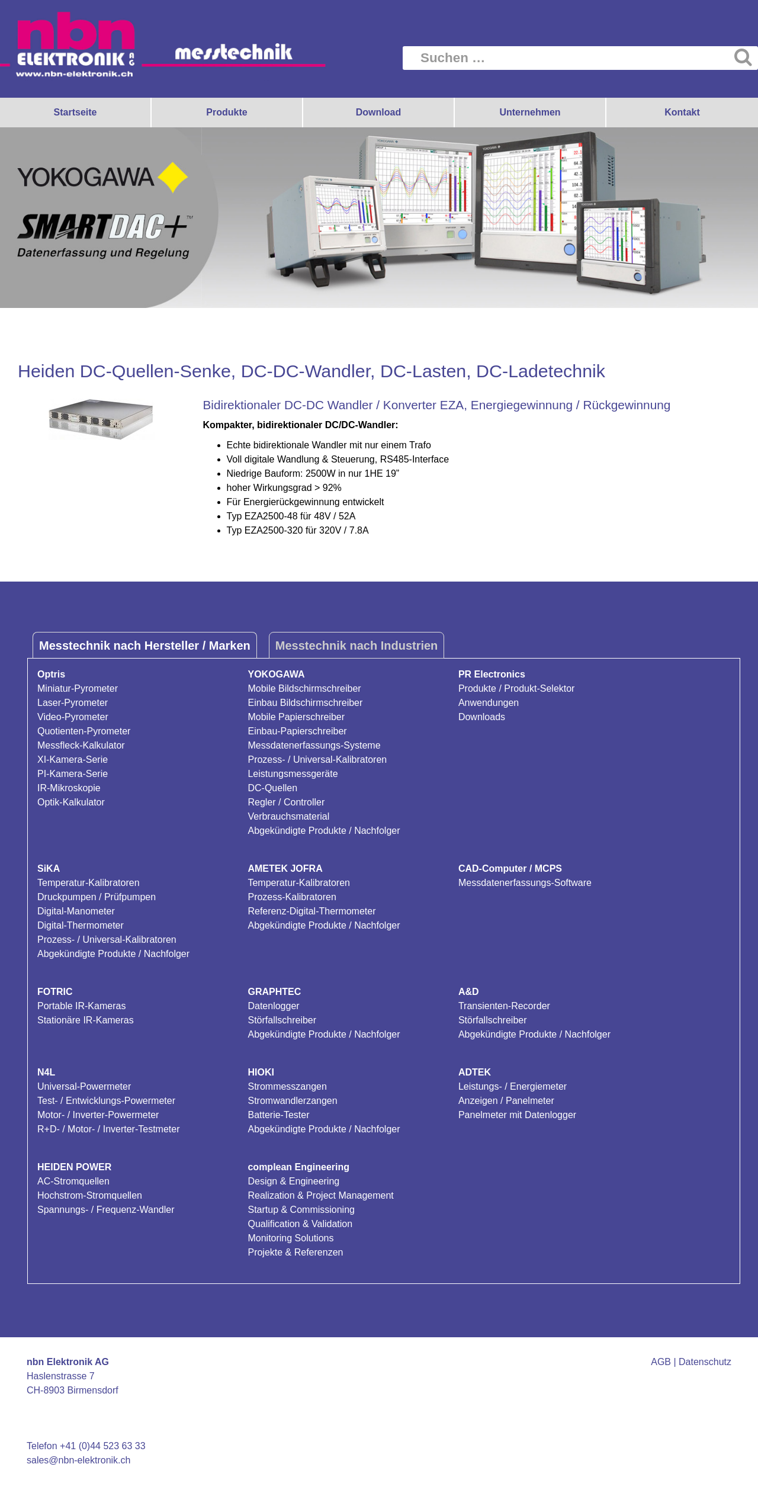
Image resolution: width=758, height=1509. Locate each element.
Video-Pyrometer (72, 717)
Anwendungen (488, 703)
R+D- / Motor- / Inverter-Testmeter (108, 1129)
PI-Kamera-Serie (72, 774)
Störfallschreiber (282, 1020)
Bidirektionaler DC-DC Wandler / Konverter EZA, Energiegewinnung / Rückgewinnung (437, 405)
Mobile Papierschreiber (296, 717)
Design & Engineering (293, 1181)
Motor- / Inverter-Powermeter (98, 1115)
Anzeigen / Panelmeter (506, 1101)
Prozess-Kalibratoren (292, 897)
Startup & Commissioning (301, 1210)
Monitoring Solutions (290, 1238)
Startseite (75, 112)
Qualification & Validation (300, 1224)
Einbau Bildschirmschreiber (305, 703)
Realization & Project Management (320, 1195)
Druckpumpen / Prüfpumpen (96, 897)
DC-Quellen (272, 788)
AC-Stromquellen (73, 1181)
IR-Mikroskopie (69, 788)
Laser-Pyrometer (72, 703)
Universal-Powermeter (84, 1086)
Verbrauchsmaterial (288, 816)
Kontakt (682, 112)
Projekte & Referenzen (295, 1252)
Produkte (226, 112)
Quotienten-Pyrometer (83, 731)
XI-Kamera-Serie (72, 759)
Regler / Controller (286, 802)
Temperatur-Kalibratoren (88, 883)
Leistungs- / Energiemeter (512, 1086)
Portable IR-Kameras (81, 1006)
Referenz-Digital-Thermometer (311, 911)
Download (378, 112)
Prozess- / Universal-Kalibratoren (317, 759)
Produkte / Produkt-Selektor (516, 688)
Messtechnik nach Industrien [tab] (356, 645)
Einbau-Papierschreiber (297, 731)
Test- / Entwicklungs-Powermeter (106, 1101)
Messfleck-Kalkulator (81, 745)
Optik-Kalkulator (71, 802)
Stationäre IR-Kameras (85, 1020)
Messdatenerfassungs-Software (525, 883)
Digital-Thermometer (80, 925)
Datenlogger (273, 1006)
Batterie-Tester (278, 1115)
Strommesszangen (287, 1086)
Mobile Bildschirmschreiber (304, 688)
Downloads (481, 717)
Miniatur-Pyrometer (77, 688)
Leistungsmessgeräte (293, 774)
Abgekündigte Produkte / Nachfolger (324, 831)
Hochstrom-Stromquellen (89, 1195)
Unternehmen (529, 112)
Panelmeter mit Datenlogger (517, 1115)
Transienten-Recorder (504, 1006)
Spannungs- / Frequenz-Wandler (106, 1210)
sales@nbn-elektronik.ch (78, 1460)
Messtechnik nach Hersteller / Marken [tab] (144, 645)
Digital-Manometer (76, 911)
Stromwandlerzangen (292, 1101)
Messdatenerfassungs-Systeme (314, 745)
